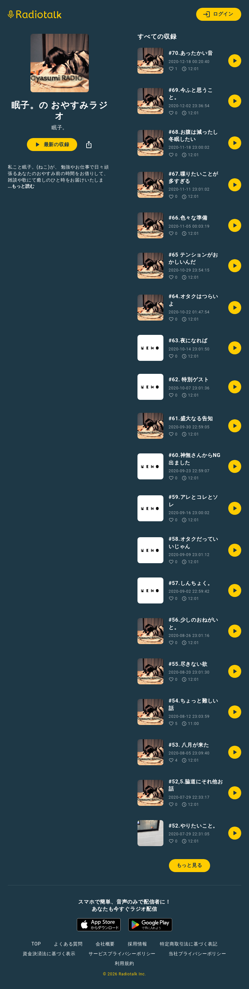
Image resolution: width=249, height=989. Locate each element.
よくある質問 (68, 943)
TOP (36, 943)
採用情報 (137, 943)
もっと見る (189, 865)
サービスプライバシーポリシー (122, 953)
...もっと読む (21, 186)
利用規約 (124, 963)
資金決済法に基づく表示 (49, 953)
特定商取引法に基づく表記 (189, 943)
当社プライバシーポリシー (197, 953)
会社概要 (105, 943)
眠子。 (60, 127)
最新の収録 (51, 144)
